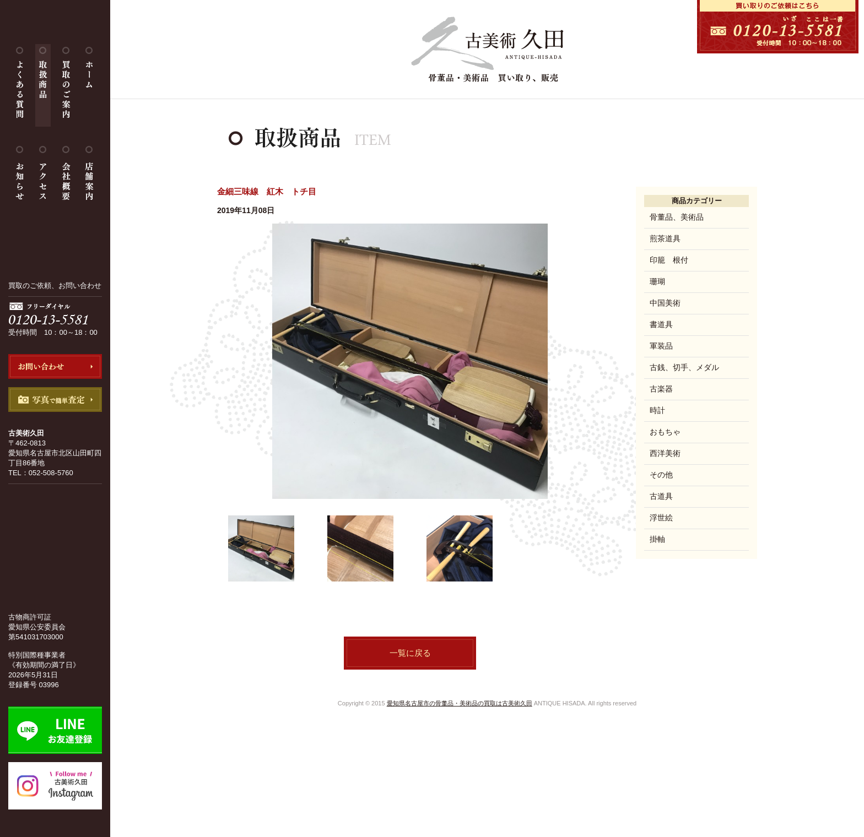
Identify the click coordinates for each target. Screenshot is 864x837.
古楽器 (661, 388)
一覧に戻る (410, 652)
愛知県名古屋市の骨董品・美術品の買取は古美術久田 (459, 703)
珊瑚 (657, 281)
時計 (657, 410)
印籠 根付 (669, 260)
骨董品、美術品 (677, 217)
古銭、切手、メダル (684, 367)
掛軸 (657, 539)
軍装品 (661, 345)
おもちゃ (665, 431)
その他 (661, 474)
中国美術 (665, 302)
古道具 (661, 496)
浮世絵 (661, 517)
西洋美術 (665, 453)
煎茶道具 (665, 238)
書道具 (661, 324)
